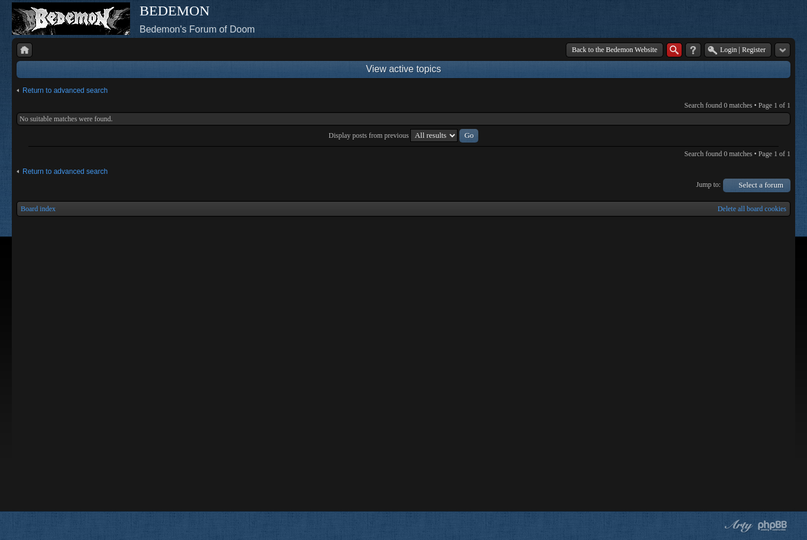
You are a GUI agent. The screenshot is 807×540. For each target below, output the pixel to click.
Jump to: (708, 184)
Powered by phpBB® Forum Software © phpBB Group (772, 526)
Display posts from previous (404, 135)
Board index (38, 209)
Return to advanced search (65, 90)
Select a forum (760, 184)
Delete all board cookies (752, 209)
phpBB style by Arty (737, 526)
